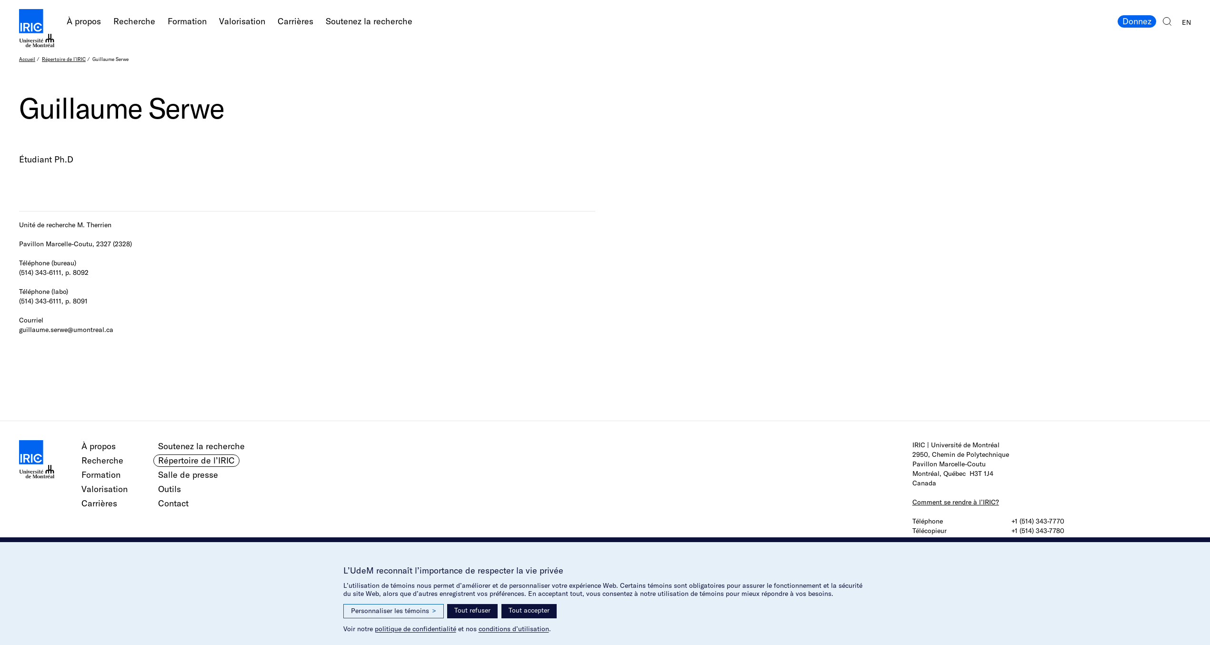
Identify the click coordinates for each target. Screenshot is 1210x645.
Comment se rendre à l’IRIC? (955, 502)
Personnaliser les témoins (393, 610)
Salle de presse (188, 474)
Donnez (1136, 21)
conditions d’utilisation (514, 629)
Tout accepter (529, 610)
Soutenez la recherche (369, 21)
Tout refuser (472, 610)
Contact (173, 503)
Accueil (27, 59)
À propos (84, 21)
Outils (169, 489)
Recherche (134, 21)
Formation (187, 21)
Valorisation (242, 21)
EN (1186, 22)
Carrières (295, 21)
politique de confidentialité (415, 629)
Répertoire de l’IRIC (64, 59)
